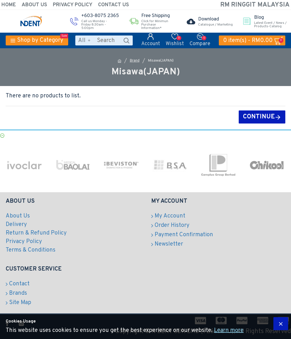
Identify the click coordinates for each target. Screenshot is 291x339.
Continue (259, 117)
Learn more (229, 330)
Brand (135, 60)
